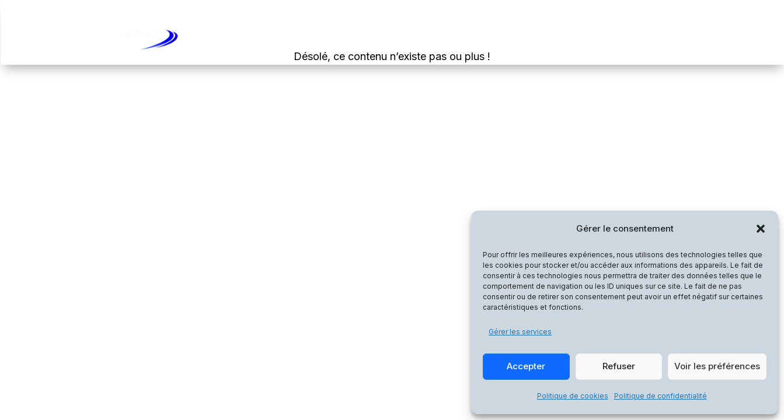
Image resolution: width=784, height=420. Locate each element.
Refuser (618, 366)
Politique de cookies (572, 395)
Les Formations (500, 39)
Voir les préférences (717, 366)
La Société (588, 39)
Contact (647, 39)
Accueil (431, 39)
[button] (760, 229)
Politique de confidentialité (660, 395)
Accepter (526, 366)
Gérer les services (520, 331)
